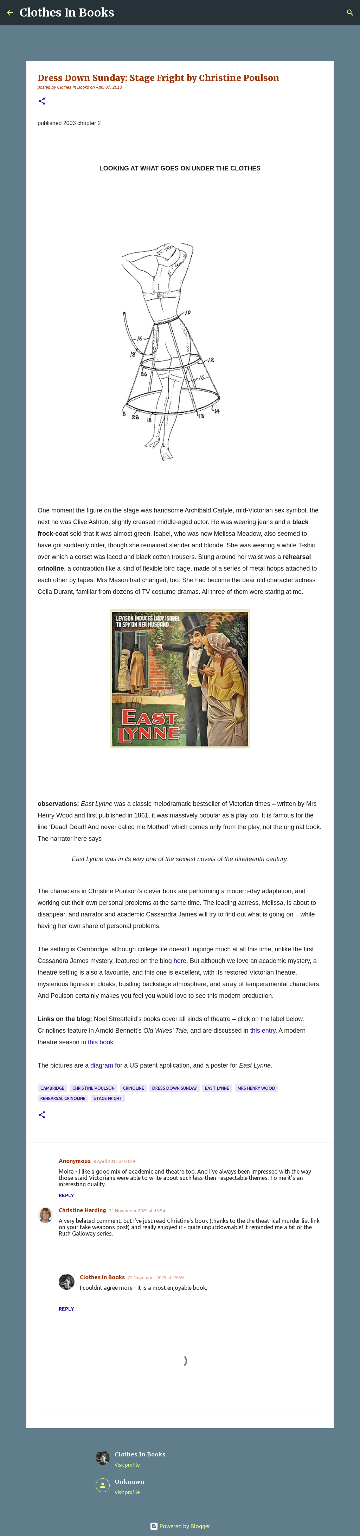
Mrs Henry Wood (256, 1088)
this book (100, 1042)
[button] (42, 101)
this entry (263, 1030)
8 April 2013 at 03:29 (114, 1161)
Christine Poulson (93, 1088)
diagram (101, 1065)
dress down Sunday (174, 1088)
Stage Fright (108, 1098)
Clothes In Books (67, 13)
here (180, 960)
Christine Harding (82, 1210)
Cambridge (52, 1088)
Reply (66, 1195)
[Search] (350, 12)
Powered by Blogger (180, 1526)
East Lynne (217, 1088)
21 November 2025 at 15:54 (137, 1210)
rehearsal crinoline (62, 1098)
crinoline (133, 1088)
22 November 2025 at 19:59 (156, 1277)
